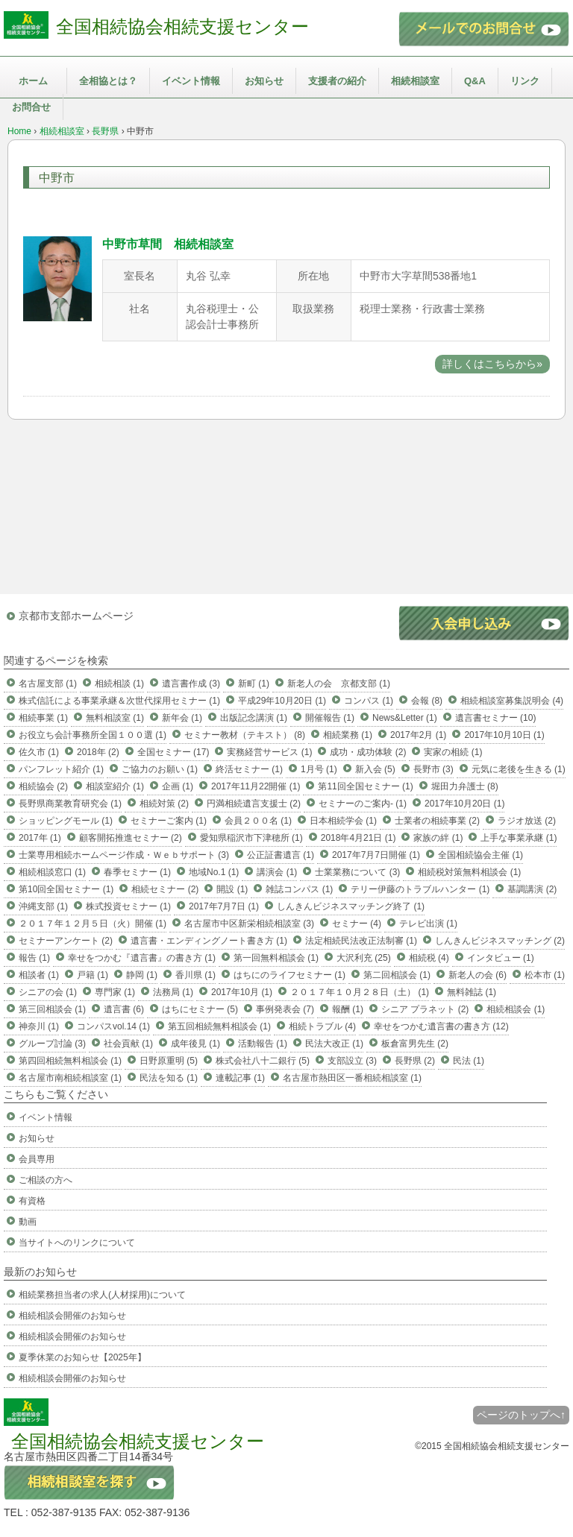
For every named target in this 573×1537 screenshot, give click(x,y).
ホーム (33, 80)
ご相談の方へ (45, 1180)
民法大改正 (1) (334, 1043)
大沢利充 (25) (363, 958)
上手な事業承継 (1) (518, 838)
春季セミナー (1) (137, 872)
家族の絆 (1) (438, 838)
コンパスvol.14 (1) (113, 1026)
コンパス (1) (368, 700)
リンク (524, 80)
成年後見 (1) (195, 1043)
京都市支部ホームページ (76, 616)
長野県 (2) (415, 1060)
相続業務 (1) (347, 735)
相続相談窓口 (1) (52, 872)
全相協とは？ (108, 80)
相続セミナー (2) (164, 889)
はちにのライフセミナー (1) (289, 975)
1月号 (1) (319, 769)
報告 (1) (34, 958)
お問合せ (31, 107)
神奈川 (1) (39, 1026)
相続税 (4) (429, 958)
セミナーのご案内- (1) (363, 803)
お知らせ (264, 80)
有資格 (32, 1201)
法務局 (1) (173, 992)
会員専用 (36, 1159)
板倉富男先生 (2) (414, 1043)
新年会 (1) (182, 718)
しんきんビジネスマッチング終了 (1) (351, 906)
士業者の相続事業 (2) (437, 820)
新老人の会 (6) (477, 975)
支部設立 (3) (352, 1060)
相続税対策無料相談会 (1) (469, 872)
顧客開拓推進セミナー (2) (130, 838)
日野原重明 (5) (169, 1060)
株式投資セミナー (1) (128, 906)
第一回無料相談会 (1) (276, 958)
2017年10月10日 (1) (504, 735)
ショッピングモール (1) (66, 820)
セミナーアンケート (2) (66, 940)
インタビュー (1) (500, 958)
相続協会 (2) (43, 786)
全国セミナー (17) (173, 752)
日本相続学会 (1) (343, 820)
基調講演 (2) (532, 889)
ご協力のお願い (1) (160, 769)
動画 (28, 1221)
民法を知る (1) (169, 1078)
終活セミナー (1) (249, 769)
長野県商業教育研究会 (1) (70, 803)
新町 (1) (253, 683)
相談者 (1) (39, 975)
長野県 (105, 131)
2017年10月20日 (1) (464, 803)
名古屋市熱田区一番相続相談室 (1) (352, 1078)
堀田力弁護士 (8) (464, 786)
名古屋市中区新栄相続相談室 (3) (249, 923)
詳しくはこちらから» (492, 364)
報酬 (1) (347, 1009)
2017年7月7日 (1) (224, 906)
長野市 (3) (433, 769)
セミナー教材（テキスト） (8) (244, 735)
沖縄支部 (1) (43, 906)
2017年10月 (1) (241, 992)
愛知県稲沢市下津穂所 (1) (251, 838)
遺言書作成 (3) (191, 683)
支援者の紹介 (337, 80)
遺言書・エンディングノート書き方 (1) (209, 940)
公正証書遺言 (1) (280, 855)
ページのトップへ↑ (521, 1415)
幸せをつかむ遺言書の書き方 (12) (441, 1026)
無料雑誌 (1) (471, 992)
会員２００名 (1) (258, 820)
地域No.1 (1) (214, 872)
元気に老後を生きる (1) (519, 769)
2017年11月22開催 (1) (255, 786)
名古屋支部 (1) (48, 683)
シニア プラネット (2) (425, 1009)
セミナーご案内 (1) (169, 820)
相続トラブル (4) (322, 1026)
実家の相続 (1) (453, 752)
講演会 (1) (277, 872)
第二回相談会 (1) (396, 975)
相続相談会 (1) (515, 1009)
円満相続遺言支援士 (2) (254, 803)
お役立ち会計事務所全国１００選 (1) (92, 735)
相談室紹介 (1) (115, 786)
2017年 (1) (40, 838)
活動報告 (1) (262, 1043)
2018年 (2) (98, 752)
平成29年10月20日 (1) (282, 700)
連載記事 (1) (240, 1078)
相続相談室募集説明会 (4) (511, 700)
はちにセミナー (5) (200, 1009)
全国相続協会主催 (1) (480, 855)
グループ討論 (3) (52, 1043)
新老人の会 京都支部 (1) (338, 683)
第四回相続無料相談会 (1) (70, 1060)
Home (19, 131)
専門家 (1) (115, 992)
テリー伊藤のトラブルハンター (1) (420, 889)
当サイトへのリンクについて (77, 1242)
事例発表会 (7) (285, 1009)
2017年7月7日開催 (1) (376, 855)
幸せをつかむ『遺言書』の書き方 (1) (142, 958)
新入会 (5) (375, 769)
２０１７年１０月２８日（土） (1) (359, 992)
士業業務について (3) (357, 872)
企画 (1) (177, 786)
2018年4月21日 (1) (358, 838)
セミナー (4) (356, 923)
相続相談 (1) (119, 683)
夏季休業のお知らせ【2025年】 (82, 1357)
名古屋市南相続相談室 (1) (70, 1078)
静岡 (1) (141, 975)
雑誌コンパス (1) (299, 889)
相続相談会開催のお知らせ (72, 1315)
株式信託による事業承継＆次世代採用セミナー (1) (119, 700)
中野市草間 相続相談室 (168, 244)
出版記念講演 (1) (253, 718)
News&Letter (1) (404, 718)
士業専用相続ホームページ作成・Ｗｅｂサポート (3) (124, 855)
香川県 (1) (195, 975)
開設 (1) (232, 889)
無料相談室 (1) (115, 718)
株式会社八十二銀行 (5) (263, 1060)
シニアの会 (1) (48, 992)
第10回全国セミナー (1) (66, 889)
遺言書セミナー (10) (495, 718)
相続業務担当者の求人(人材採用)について (102, 1295)
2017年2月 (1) (418, 735)
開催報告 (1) (329, 718)
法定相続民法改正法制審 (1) (361, 940)
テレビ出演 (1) (428, 923)
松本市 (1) (545, 975)
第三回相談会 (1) (52, 1009)
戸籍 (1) (92, 975)
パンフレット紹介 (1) (61, 769)
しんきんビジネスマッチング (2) (500, 940)
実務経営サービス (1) (269, 752)
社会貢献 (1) (128, 1043)
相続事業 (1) (43, 718)
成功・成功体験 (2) (368, 752)
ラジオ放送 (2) (527, 820)
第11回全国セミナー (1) (365, 786)
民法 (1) (468, 1060)
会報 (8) (426, 700)
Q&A (475, 80)
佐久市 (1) (39, 752)
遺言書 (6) (124, 1009)
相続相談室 (415, 80)
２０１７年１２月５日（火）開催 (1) (92, 923)
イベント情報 (191, 80)
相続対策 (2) (164, 803)
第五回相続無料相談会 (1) (219, 1026)
